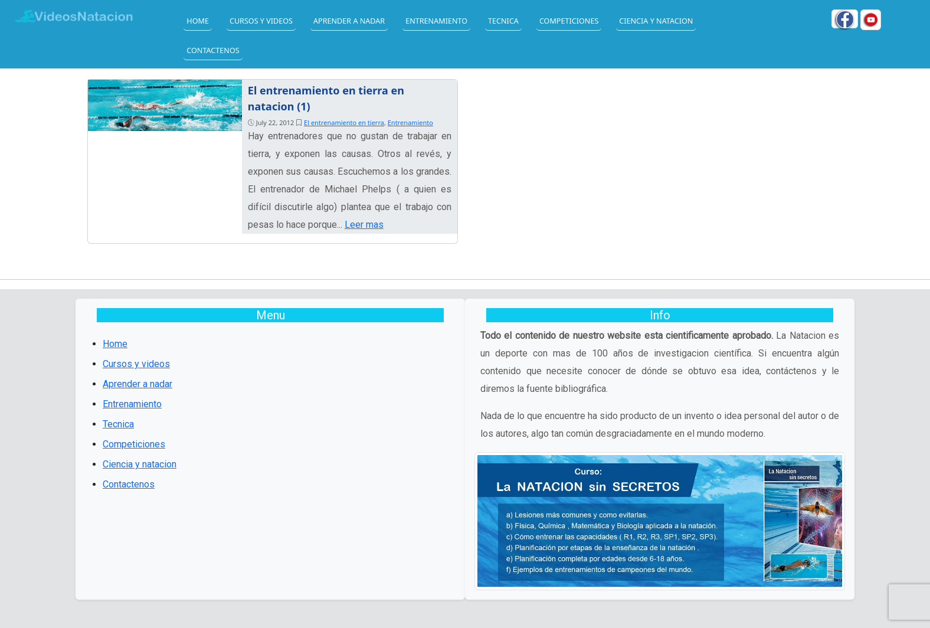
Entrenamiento (436, 21)
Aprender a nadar (349, 21)
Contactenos (212, 50)
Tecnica (503, 21)
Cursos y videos (261, 21)
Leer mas (364, 224)
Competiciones (568, 21)
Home (197, 21)
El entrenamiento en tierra (344, 122)
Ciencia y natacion (656, 21)
